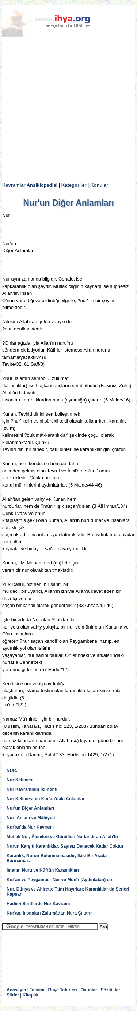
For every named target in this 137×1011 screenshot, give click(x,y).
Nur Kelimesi (20, 779)
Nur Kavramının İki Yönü (32, 789)
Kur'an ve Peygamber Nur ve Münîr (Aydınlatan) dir (60, 879)
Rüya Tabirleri (62, 989)
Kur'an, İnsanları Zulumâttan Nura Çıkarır (49, 913)
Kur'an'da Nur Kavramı (30, 827)
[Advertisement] (68, 109)
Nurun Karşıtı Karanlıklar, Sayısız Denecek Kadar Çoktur (65, 846)
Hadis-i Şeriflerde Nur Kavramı (38, 903)
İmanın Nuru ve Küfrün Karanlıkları (43, 870)
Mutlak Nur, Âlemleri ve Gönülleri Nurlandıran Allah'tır (62, 836)
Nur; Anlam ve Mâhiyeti (31, 817)
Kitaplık (30, 995)
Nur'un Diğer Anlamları (30, 808)
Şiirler (13, 995)
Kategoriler (74, 185)
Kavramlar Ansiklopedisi (29, 185)
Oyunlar (88, 989)
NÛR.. (13, 770)
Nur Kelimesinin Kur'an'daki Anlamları (46, 798)
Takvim (37, 989)
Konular (99, 185)
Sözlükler (110, 989)
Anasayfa (16, 989)
